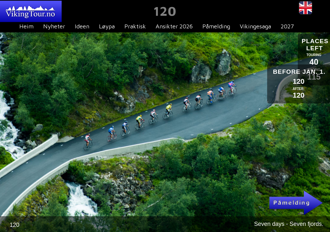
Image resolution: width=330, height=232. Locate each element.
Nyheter (54, 26)
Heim (26, 26)
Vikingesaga (255, 26)
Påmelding (216, 26)
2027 (287, 26)
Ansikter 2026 (174, 26)
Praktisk (135, 26)
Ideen (82, 26)
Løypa (107, 26)
